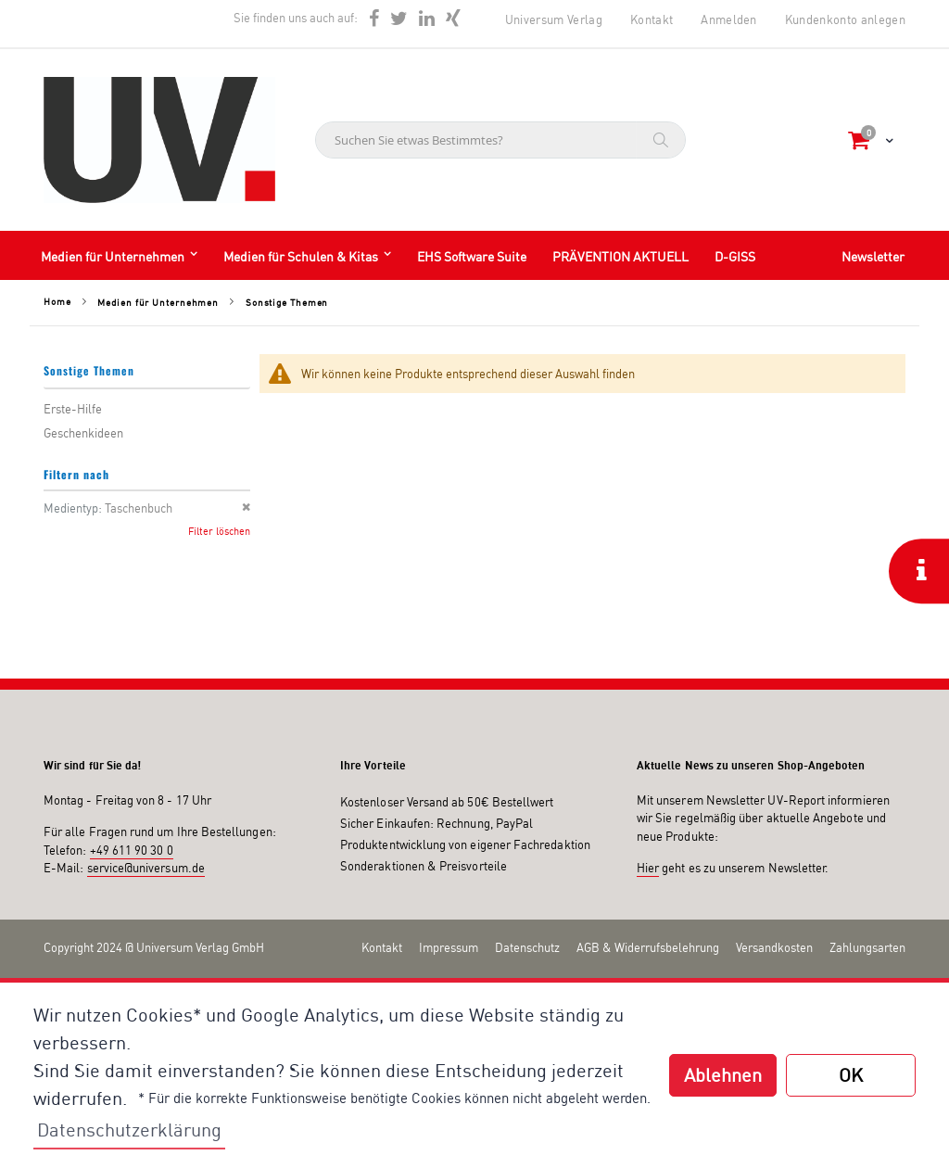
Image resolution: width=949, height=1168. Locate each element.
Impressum (448, 947)
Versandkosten (774, 947)
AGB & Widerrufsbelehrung (647, 947)
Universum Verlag (553, 19)
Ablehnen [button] (723, 1074)
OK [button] (851, 1074)
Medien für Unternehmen (158, 302)
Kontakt (651, 19)
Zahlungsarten (867, 947)
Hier (648, 867)
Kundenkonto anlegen (845, 19)
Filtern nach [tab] (76, 474)
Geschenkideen (83, 432)
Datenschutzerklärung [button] (129, 1129)
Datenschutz (527, 947)
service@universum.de (146, 867)
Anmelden (729, 19)
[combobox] (500, 140)
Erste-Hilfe (73, 408)
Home (57, 301)
